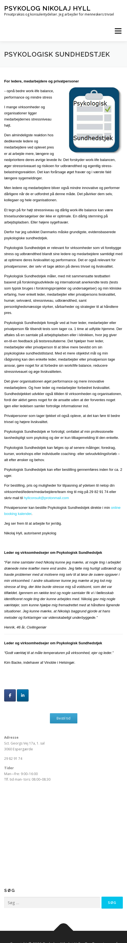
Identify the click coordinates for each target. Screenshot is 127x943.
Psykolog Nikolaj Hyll (47, 8)
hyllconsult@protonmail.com (46, 498)
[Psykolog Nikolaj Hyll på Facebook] (10, 695)
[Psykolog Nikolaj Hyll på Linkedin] (23, 695)
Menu (117, 31)
